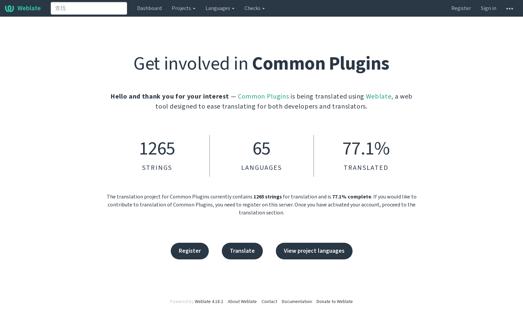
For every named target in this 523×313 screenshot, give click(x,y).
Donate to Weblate (335, 301)
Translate (242, 251)
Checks (254, 8)
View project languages (314, 251)
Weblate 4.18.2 (209, 301)
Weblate (23, 8)
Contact (269, 301)
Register (461, 8)
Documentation (297, 301)
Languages (219, 8)
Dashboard (149, 8)
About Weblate (242, 301)
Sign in (488, 8)
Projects (183, 8)
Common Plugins (263, 96)
